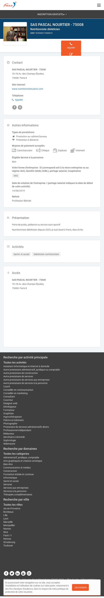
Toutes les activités (14, 362)
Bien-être (8, 464)
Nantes (7, 528)
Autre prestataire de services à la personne (25, 383)
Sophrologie (9, 440)
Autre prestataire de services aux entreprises (26, 379)
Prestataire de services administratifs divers (26, 427)
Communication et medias (17, 467)
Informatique (10, 477)
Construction (10, 471)
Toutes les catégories (16, 453)
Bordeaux (8, 512)
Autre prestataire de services (18, 376)
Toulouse (8, 545)
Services (7, 484)
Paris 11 (7, 535)
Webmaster (9, 443)
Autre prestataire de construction (20, 373)
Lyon (5, 518)
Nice (5, 532)
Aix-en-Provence (11, 508)
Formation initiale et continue (18, 474)
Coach (6, 386)
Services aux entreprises (15, 487)
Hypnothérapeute (12, 416)
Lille (5, 515)
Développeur (9, 406)
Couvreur (8, 400)
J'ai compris (80, 587)
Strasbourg (9, 542)
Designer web (10, 403)
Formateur (8, 410)
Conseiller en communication (18, 390)
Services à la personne (14, 491)
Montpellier (9, 525)
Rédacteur (8, 433)
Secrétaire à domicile (14, 437)
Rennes (7, 538)
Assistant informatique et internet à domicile (26, 366)
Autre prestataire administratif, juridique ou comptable (31, 369)
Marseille (8, 522)
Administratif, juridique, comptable (21, 457)
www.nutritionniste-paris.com (27, 88)
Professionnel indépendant (17, 430)
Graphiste (8, 413)
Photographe (10, 423)
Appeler (17, 99)
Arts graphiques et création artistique (22, 461)
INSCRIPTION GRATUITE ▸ (52, 14)
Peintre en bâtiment (13, 420)
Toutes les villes (13, 504)
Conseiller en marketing (15, 393)
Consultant (9, 396)
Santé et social (11, 481)
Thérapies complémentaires (17, 494)
